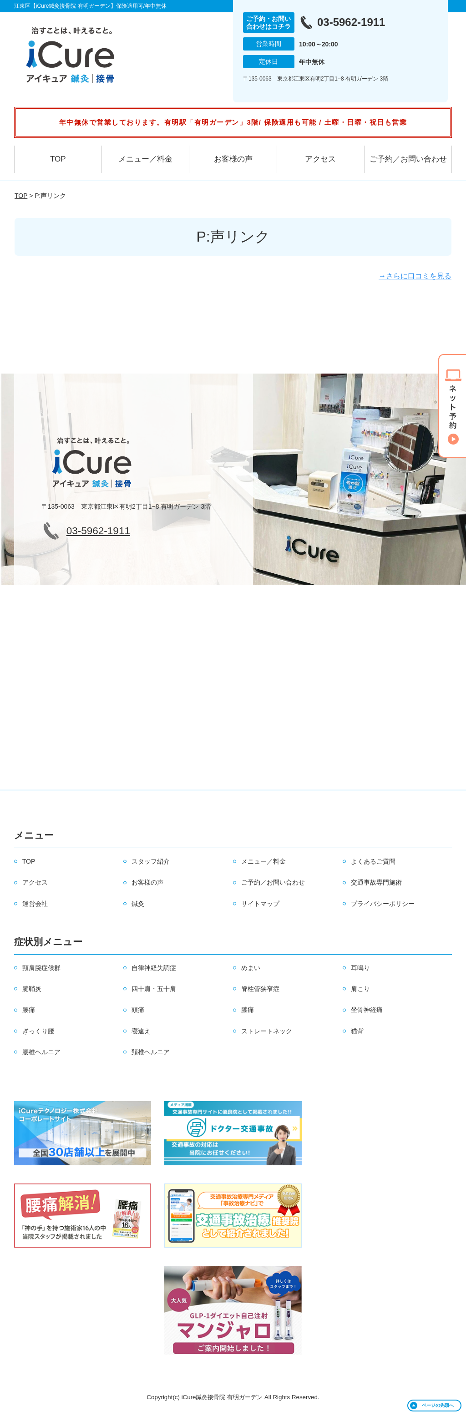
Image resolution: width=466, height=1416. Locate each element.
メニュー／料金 (145, 159)
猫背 (357, 1031)
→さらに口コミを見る (415, 276)
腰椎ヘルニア (41, 1052)
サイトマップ (260, 903)
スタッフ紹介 (151, 861)
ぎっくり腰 (38, 1031)
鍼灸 (138, 903)
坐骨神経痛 (367, 1009)
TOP (58, 159)
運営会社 (35, 903)
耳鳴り (360, 967)
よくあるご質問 (373, 861)
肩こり (360, 988)
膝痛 (247, 1009)
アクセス (320, 159)
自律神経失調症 (154, 967)
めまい (250, 967)
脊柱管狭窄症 (260, 988)
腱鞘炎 (31, 988)
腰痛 (28, 1009)
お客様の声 (233, 159)
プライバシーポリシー (383, 903)
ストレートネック (266, 1031)
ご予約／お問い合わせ (408, 159)
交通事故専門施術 (376, 882)
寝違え (141, 1031)
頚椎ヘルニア (151, 1052)
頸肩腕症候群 (41, 967)
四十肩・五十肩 (154, 988)
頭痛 (138, 1009)
